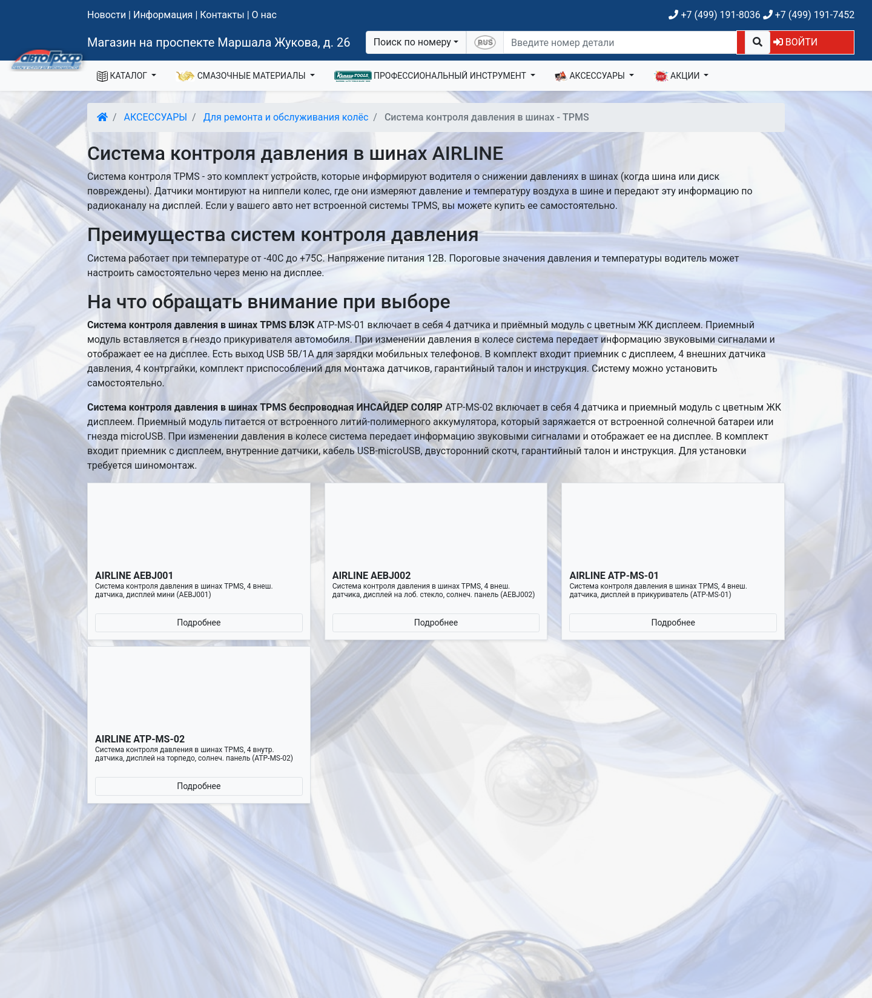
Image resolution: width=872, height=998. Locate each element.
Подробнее (198, 622)
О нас (264, 15)
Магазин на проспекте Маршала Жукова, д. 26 (219, 42)
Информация (163, 15)
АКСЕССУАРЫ (591, 76)
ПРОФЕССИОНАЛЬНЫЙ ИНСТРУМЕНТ (431, 76)
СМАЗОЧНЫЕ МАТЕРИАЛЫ (242, 76)
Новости (106, 15)
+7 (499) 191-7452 (808, 15)
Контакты (222, 15)
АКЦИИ (677, 76)
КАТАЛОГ (123, 76)
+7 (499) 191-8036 (714, 15)
